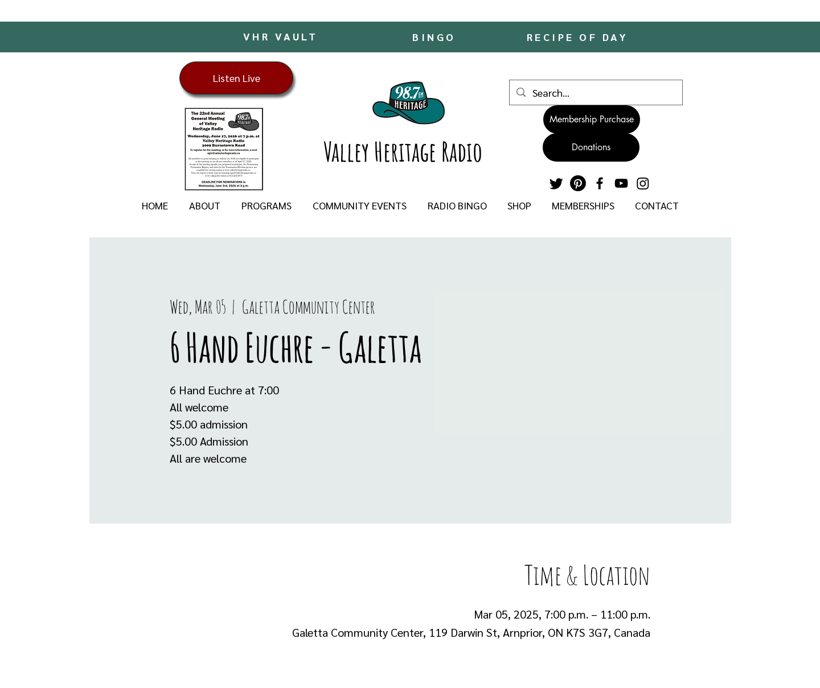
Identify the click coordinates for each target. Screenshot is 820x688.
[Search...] (595, 92)
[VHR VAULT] (281, 36)
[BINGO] (435, 37)
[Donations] (591, 147)
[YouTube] (621, 183)
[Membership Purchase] (591, 119)
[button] (204, 205)
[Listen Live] (236, 77)
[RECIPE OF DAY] (579, 37)
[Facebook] (600, 183)
